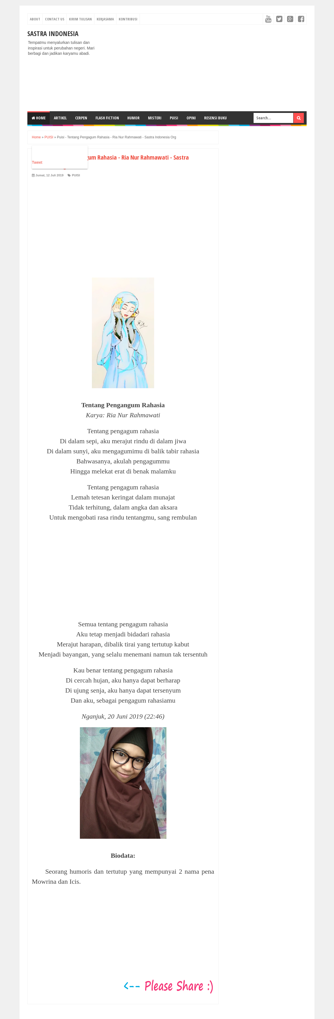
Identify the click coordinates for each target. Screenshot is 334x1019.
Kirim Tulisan (80, 19)
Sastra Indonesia (52, 33)
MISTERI (154, 117)
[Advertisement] (205, 68)
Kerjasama (105, 19)
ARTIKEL (60, 117)
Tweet (37, 162)
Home (39, 117)
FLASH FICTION (107, 117)
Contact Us (54, 19)
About (35, 19)
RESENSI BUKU (215, 117)
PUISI (174, 117)
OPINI (191, 117)
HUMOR (133, 117)
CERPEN (81, 117)
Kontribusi (128, 19)
